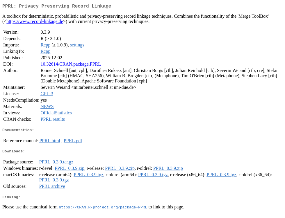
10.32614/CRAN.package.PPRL (70, 65)
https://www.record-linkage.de (34, 22)
